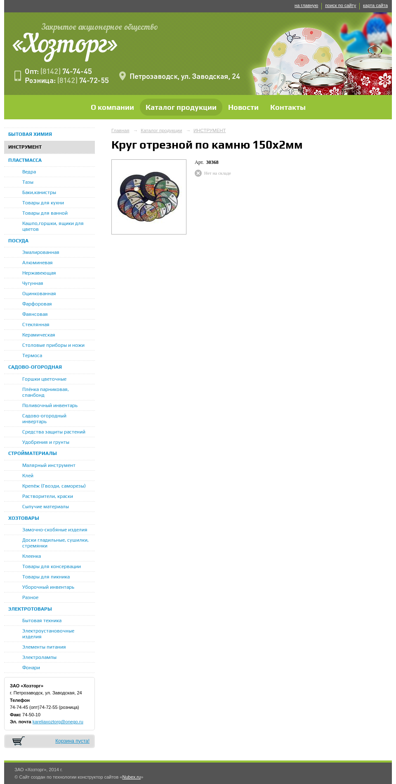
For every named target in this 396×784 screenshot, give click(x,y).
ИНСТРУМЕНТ (25, 147)
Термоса (32, 355)
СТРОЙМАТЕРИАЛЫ (32, 453)
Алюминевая (37, 262)
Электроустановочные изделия (48, 634)
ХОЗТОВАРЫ (23, 518)
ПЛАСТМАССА (25, 160)
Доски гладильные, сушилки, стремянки (55, 543)
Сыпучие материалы (45, 506)
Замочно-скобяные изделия (54, 530)
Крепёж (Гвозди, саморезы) (54, 486)
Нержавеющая (39, 273)
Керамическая (38, 335)
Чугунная (32, 283)
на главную (306, 5)
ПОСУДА (18, 241)
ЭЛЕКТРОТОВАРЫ (30, 609)
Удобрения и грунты (45, 442)
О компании (112, 107)
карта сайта (375, 5)
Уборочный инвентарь (48, 587)
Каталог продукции (181, 107)
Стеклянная (36, 324)
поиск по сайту (340, 5)
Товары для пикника (46, 577)
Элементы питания (44, 647)
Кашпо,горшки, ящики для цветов (53, 226)
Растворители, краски (47, 496)
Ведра (29, 172)
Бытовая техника (41, 620)
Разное (30, 597)
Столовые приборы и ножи (53, 345)
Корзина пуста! (72, 741)
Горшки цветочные (44, 379)
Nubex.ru (131, 777)
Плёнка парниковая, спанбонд (45, 392)
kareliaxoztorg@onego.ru (58, 721)
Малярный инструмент (48, 465)
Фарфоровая (37, 304)
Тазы (27, 182)
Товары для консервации (51, 566)
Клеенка (31, 556)
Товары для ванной (45, 213)
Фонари (31, 667)
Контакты (288, 107)
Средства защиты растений (53, 432)
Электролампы (39, 657)
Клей (27, 475)
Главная (120, 130)
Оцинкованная (39, 293)
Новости (243, 107)
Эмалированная (40, 252)
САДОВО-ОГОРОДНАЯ (35, 367)
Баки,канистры (39, 192)
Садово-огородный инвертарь (44, 418)
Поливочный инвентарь (50, 405)
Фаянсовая (35, 314)
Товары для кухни (43, 203)
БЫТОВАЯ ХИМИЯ (30, 134)
